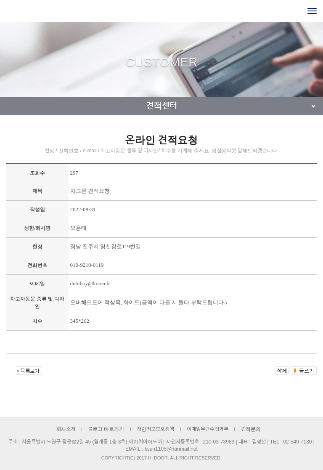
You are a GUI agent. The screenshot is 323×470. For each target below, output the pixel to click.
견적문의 (251, 429)
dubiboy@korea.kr (90, 283)
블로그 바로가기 (106, 429)
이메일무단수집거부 (207, 429)
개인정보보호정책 (155, 429)
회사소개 (65, 429)
